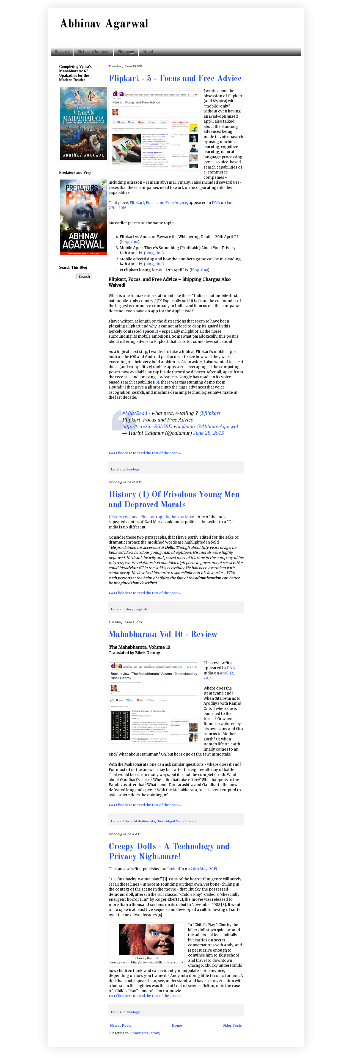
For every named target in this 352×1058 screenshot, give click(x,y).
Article (128, 821)
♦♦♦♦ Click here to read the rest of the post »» (145, 453)
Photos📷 (126, 51)
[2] (155, 331)
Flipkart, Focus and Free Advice (158, 202)
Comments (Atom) (145, 1033)
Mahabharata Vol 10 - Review (163, 635)
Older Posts (232, 1025)
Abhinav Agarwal (103, 24)
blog (125, 242)
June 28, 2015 (208, 433)
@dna (188, 426)
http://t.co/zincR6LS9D (147, 426)
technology (131, 469)
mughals (141, 609)
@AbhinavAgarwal (217, 426)
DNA (216, 202)
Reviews (62, 51)
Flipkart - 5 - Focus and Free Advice (175, 79)
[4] (123, 387)
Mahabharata (144, 821)
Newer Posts (120, 1025)
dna (134, 242)
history (128, 609)
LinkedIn (175, 869)
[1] (155, 301)
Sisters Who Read (93, 51)
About (148, 51)
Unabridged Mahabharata (177, 821)
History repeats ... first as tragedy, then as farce (151, 517)
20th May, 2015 (204, 869)
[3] (156, 382)
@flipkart (209, 413)
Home (177, 1025)
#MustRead (134, 413)
